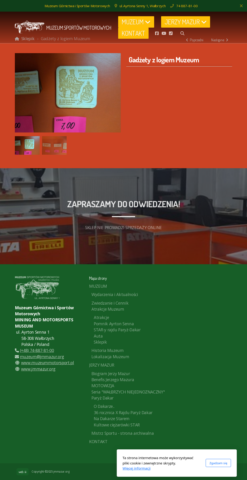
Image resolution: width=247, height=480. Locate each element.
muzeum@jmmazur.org (39, 356)
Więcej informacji (83, 468)
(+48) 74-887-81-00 (34, 350)
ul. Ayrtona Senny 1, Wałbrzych (143, 5)
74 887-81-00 (187, 5)
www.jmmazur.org (38, 369)
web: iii (22, 472)
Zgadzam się (165, 463)
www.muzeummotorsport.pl (47, 362)
